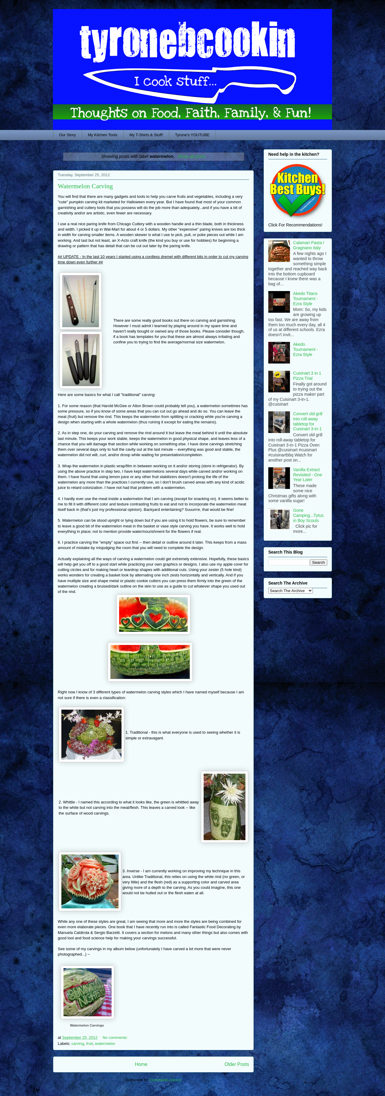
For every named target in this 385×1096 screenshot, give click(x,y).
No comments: (116, 1037)
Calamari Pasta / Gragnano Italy (308, 245)
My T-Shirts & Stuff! (146, 135)
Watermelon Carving (85, 186)
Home (141, 1064)
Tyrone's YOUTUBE (192, 135)
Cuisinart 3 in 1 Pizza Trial (307, 376)
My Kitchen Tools (102, 135)
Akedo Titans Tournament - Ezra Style (305, 298)
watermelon (105, 1043)
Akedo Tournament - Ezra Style (305, 349)
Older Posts (237, 1064)
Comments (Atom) (165, 1080)
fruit (89, 1043)
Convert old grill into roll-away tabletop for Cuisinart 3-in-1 (307, 421)
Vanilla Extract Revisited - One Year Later (307, 474)
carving (78, 1043)
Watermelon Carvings (87, 1025)
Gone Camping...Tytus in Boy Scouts (308, 515)
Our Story (67, 135)
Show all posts (191, 156)
